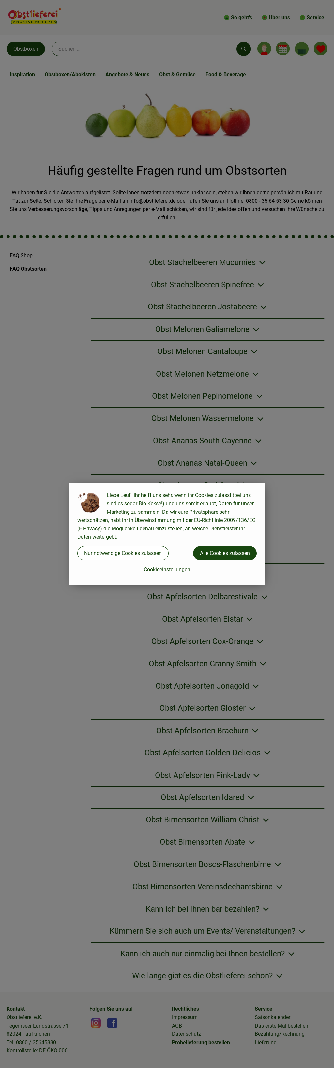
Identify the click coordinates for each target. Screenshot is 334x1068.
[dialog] (167, 534)
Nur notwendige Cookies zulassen (123, 553)
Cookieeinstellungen (167, 569)
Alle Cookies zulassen (225, 553)
